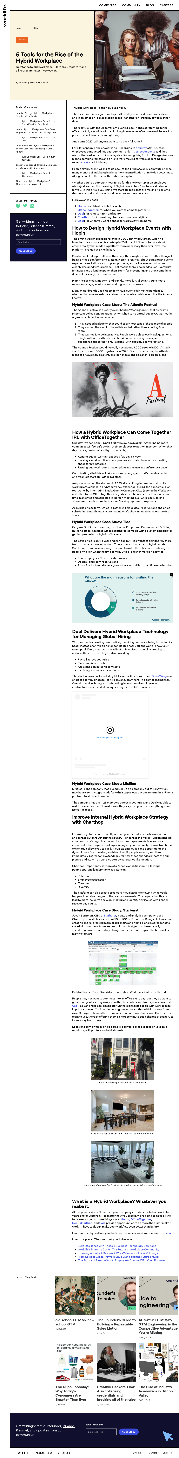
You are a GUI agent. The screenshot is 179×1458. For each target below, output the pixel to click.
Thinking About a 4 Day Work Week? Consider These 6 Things (118, 1253)
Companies (107, 5)
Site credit (168, 1452)
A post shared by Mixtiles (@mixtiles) (110, 774)
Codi (75, 1005)
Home (18, 28)
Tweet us (166, 1233)
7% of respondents (143, 151)
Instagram (43, 1453)
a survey (141, 148)
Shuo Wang (159, 676)
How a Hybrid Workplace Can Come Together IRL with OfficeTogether (36, 131)
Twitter (22, 1453)
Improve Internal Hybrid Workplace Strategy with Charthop (36, 166)
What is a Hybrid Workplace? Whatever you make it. (33, 183)
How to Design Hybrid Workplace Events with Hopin (35, 115)
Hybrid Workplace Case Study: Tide (39, 139)
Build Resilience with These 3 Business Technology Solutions (117, 1246)
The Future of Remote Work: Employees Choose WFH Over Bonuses (121, 1260)
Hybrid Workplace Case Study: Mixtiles (39, 158)
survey (85, 162)
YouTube (65, 1453)
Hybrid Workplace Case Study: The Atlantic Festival (39, 123)
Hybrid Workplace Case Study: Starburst (39, 175)
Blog (150, 5)
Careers (166, 5)
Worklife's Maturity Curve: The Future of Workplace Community (118, 1249)
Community (131, 5)
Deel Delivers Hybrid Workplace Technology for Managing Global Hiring (35, 148)
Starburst (110, 915)
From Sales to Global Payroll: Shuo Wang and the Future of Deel (118, 1256)
